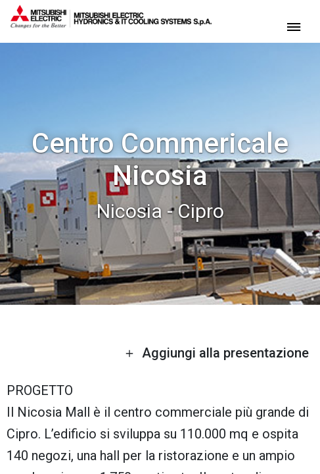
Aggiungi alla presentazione (217, 353)
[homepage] (111, 23)
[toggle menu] (294, 26)
